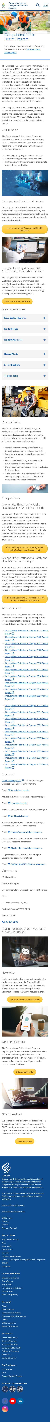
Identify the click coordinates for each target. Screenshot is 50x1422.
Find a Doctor (7, 1281)
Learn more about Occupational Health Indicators (25, 229)
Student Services (9, 1358)
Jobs (4, 1243)
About (4, 1306)
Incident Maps (11, 328)
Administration (8, 1309)
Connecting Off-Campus (12, 1376)
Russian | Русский (9, 1228)
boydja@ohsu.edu (19, 803)
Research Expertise (10, 1326)
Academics (7, 1333)
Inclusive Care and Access (14, 1383)
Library (4, 1319)
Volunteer (6, 1266)
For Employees (9, 1365)
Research (6, 1301)
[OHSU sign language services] (13, 1392)
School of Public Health (11, 1348)
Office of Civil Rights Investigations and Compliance (23, 1259)
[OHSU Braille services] (5, 1392)
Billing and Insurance (10, 1278)
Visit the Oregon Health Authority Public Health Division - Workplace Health (24, 548)
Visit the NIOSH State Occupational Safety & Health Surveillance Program (24, 598)
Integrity (5, 1253)
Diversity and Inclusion (11, 1256)
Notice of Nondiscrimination (13, 1211)
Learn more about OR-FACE (17, 301)
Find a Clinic (7, 1284)
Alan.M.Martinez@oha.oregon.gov (26, 848)
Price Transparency (10, 1294)
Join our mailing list (24, 1072)
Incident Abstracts (13, 339)
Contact (5, 1221)
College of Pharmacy (10, 1351)
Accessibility (7, 1249)
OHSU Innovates (9, 1323)
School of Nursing (9, 1341)
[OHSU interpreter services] (20, 1392)
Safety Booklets (12, 364)
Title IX (5, 1263)
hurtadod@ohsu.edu (20, 790)
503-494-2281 (11, 921)
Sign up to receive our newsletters (24, 999)
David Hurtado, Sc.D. (11, 780)
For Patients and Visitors (12, 1288)
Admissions (6, 1354)
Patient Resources (11, 1273)
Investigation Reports (15, 318)
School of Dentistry (10, 1344)
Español (5, 1224)
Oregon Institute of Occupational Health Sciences (18, 5)
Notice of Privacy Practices (13, 1205)
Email (4, 1372)
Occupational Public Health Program (19, 36)
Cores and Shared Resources (14, 1316)
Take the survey (25, 1141)
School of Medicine (10, 1338)
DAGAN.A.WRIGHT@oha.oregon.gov (28, 864)
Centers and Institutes (11, 1313)
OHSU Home (7, 1218)
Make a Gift (6, 1246)
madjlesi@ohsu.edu (19, 816)
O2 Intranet (7, 1369)
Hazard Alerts (11, 354)
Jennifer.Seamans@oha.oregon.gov (26, 832)
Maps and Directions (10, 1239)
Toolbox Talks (11, 375)
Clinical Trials (7, 1291)
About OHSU (8, 1235)
